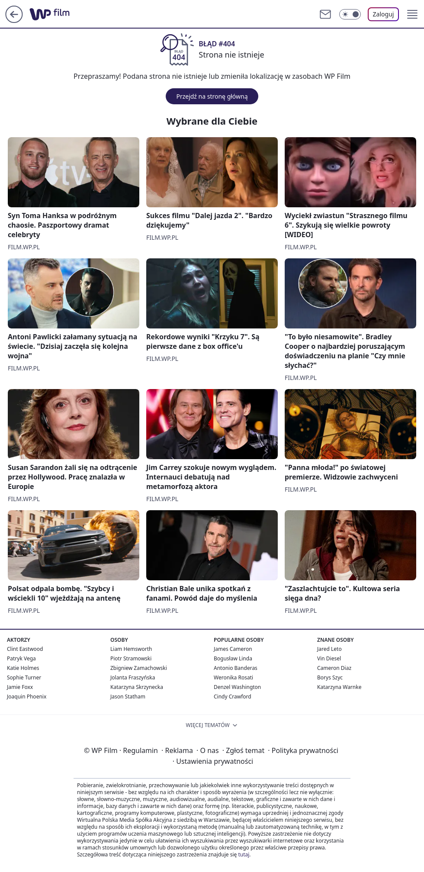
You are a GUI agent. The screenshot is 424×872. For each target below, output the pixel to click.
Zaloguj (383, 14)
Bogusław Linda (233, 658)
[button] (412, 14)
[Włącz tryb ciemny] (350, 14)
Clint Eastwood (25, 649)
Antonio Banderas (235, 668)
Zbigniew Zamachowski (138, 668)
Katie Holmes (23, 668)
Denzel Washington (237, 687)
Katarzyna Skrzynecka (136, 687)
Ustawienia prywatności (213, 761)
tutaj (243, 854)
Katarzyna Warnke (339, 687)
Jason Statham (127, 696)
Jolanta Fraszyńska (132, 677)
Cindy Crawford (232, 696)
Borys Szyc (330, 677)
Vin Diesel (329, 658)
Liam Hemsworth (131, 649)
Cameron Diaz (334, 668)
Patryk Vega (21, 658)
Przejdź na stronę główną (211, 96)
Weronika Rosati (233, 677)
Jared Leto (329, 649)
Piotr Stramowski (130, 658)
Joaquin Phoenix (26, 696)
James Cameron (233, 649)
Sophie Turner (24, 677)
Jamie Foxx (20, 687)
